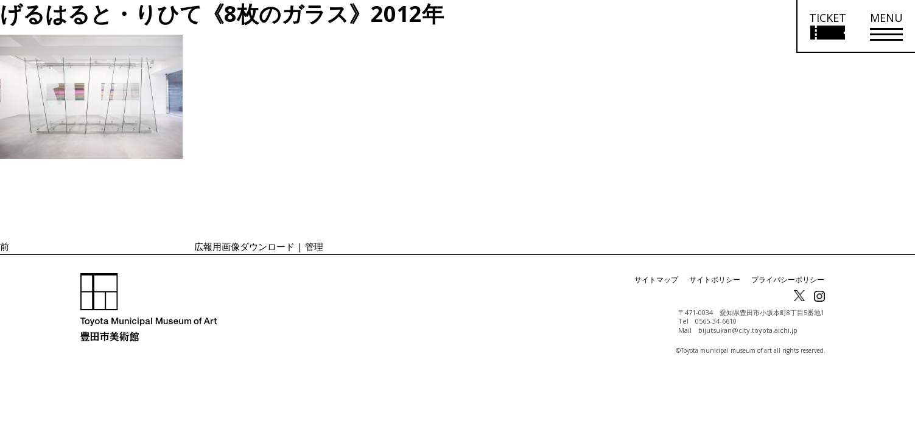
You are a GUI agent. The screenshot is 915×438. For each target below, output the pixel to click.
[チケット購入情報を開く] (827, 26)
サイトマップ (656, 279)
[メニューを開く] (886, 26)
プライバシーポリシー (787, 279)
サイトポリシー (714, 279)
